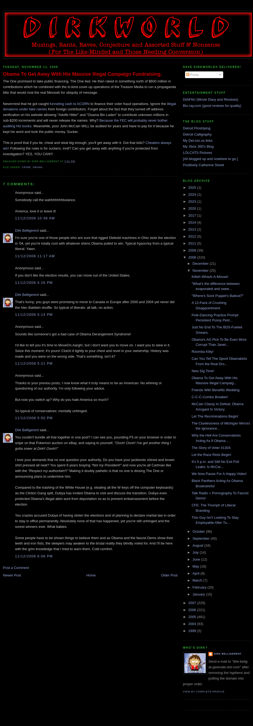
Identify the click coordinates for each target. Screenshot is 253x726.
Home (91, 575)
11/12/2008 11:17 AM (35, 256)
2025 (192, 188)
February (200, 587)
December (201, 264)
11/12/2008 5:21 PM (34, 363)
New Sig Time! (202, 371)
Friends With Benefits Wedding (215, 390)
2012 (192, 236)
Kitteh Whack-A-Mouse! (209, 277)
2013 (192, 229)
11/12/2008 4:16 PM (34, 283)
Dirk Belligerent (27, 230)
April (197, 573)
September (202, 538)
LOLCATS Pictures (197, 153)
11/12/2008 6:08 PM (34, 556)
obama (38, 167)
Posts (192, 75)
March (198, 580)
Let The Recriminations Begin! (214, 416)
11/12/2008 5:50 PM (34, 418)
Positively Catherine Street (203, 165)
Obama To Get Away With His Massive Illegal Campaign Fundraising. (82, 74)
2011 (192, 243)
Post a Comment (16, 568)
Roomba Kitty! (202, 352)
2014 (192, 222)
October (199, 531)
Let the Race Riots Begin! (211, 455)
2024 (192, 195)
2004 (192, 624)
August (198, 545)
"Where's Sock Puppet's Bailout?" (217, 296)
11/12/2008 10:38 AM (35, 218)
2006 (192, 610)
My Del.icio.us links (198, 141)
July (196, 552)
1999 (192, 631)
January (199, 594)
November (201, 270)
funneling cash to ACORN (69, 104)
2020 (192, 208)
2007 (192, 603)
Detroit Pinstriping (197, 128)
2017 (192, 215)
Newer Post (12, 575)
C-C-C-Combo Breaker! (209, 397)
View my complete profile (204, 691)
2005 (192, 617)
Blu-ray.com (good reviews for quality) (212, 106)
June (197, 559)
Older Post (169, 575)
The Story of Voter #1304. (211, 448)
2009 (192, 250)
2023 (192, 201)
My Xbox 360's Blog (198, 146)
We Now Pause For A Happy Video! (219, 474)
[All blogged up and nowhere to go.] (210, 159)
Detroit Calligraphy (197, 134)
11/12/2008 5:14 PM (34, 315)
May (196, 566)
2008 (192, 257)
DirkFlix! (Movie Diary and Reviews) (210, 99)
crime (26, 167)
